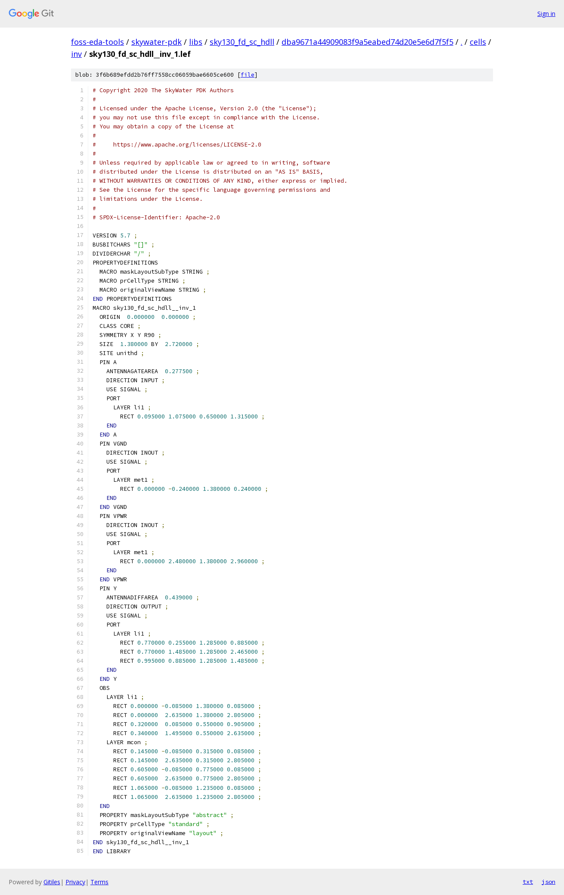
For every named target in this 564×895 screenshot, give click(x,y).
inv (76, 54)
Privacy (75, 882)
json (548, 882)
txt (528, 882)
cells (478, 42)
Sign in (546, 13)
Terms (99, 882)
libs (195, 42)
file (247, 74)
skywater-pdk (156, 42)
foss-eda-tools (97, 42)
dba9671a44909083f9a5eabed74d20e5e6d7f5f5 (367, 42)
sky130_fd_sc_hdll (242, 42)
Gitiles (51, 882)
